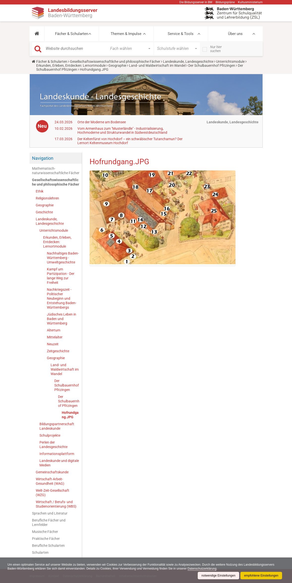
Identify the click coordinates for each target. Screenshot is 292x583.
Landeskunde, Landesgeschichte (188, 62)
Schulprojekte (49, 435)
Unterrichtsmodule (230, 62)
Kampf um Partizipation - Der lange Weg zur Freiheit (60, 276)
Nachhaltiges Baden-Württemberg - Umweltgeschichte (63, 257)
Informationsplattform (56, 454)
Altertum (53, 330)
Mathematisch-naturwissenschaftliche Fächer (55, 170)
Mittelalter (55, 337)
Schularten (40, 552)
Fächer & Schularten (71, 34)
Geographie (117, 65)
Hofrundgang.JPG (70, 415)
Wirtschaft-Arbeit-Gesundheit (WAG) (50, 481)
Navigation (42, 158)
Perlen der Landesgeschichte (53, 444)
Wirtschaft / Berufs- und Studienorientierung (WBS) (56, 504)
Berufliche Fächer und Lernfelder (48, 522)
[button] (36, 33)
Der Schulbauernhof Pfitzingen (211, 65)
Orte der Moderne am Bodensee (101, 122)
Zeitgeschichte (58, 351)
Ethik (39, 191)
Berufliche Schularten (48, 546)
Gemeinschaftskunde (52, 472)
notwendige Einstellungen (218, 575)
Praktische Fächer (46, 539)
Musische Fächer (45, 532)
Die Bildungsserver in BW (195, 2)
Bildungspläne (225, 2)
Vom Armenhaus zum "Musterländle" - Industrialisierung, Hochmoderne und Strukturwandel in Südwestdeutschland (122, 130)
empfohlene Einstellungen (261, 575)
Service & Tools (181, 34)
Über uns (235, 34)
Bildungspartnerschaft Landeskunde (56, 426)
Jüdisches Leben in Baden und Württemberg (61, 318)
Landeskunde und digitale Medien (59, 463)
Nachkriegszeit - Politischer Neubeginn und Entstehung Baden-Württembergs (61, 298)
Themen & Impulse (126, 34)
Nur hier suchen (216, 49)
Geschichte (44, 212)
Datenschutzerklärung (202, 568)
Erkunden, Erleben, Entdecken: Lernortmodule (71, 65)
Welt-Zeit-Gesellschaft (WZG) (52, 492)
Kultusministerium (250, 2)
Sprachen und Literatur (49, 513)
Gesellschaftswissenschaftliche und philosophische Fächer (115, 62)
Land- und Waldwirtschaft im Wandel (157, 65)
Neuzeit (53, 344)
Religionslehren (47, 198)
